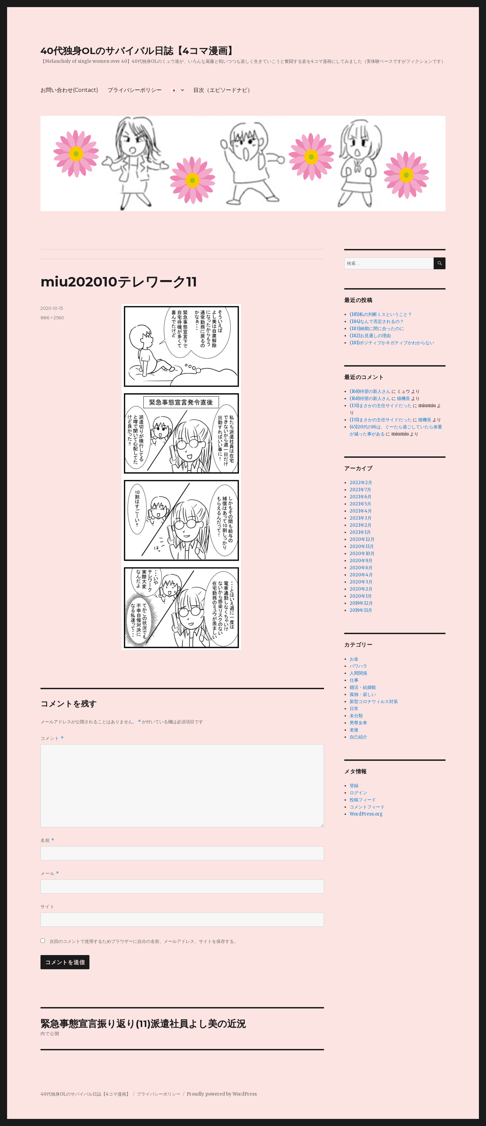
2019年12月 (361, 603)
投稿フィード (363, 800)
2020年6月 (361, 568)
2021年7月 (360, 490)
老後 (354, 730)
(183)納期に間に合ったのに (377, 328)
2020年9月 (361, 561)
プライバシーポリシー (135, 90)
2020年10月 (362, 553)
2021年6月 (361, 497)
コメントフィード (367, 807)
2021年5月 (360, 504)
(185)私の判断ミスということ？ (381, 314)
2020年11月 (362, 546)
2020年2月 (361, 589)
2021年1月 (360, 532)
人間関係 (358, 673)
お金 (354, 659)
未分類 (356, 716)
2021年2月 (361, 525)
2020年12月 (362, 539)
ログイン (358, 793)
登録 (354, 786)
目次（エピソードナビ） (223, 90)
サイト (47, 906)
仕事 (354, 680)
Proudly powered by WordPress (222, 1094)
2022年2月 (361, 482)
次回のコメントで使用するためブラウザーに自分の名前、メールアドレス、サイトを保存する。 (144, 941)
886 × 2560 (52, 317)
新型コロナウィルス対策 (374, 701)
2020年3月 (361, 582)
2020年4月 (361, 575)
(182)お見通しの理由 (370, 336)
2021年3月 (361, 518)
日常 (354, 708)
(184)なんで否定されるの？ (377, 321)
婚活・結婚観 (363, 687)
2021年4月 (361, 511)
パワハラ (358, 666)
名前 (47, 840)
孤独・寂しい (363, 694)
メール (49, 873)
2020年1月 (361, 596)
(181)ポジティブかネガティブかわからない (392, 343)
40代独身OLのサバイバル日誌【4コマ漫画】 (138, 50)
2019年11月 (361, 610)
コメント (52, 738)
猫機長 (403, 398)
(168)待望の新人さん (370, 391)
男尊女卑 (358, 723)
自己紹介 (358, 737)
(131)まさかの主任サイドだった (381, 405)
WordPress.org (366, 814)
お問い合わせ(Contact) (69, 90)
